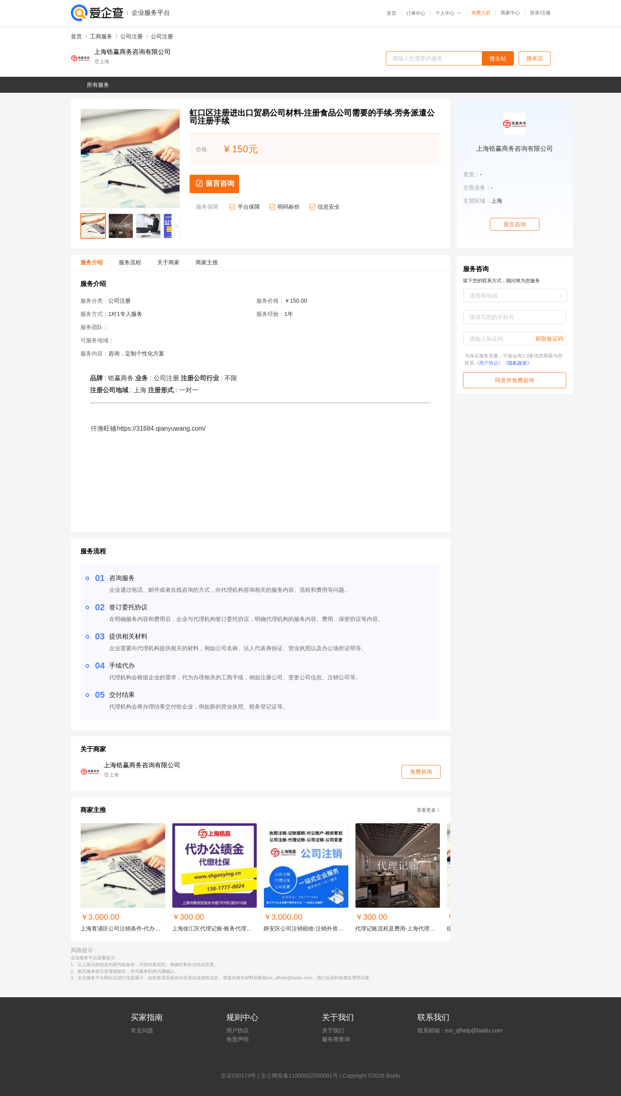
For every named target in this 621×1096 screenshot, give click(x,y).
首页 (391, 13)
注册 (546, 13)
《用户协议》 (488, 363)
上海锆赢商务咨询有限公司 (132, 52)
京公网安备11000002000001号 (299, 1075)
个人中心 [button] (448, 13)
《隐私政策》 (517, 363)
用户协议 (237, 1030)
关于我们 (333, 1030)
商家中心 (510, 12)
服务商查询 (336, 1039)
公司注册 (131, 36)
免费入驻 (481, 12)
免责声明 (237, 1039)
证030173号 (241, 1075)
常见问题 (142, 1030)
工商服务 (101, 36)
